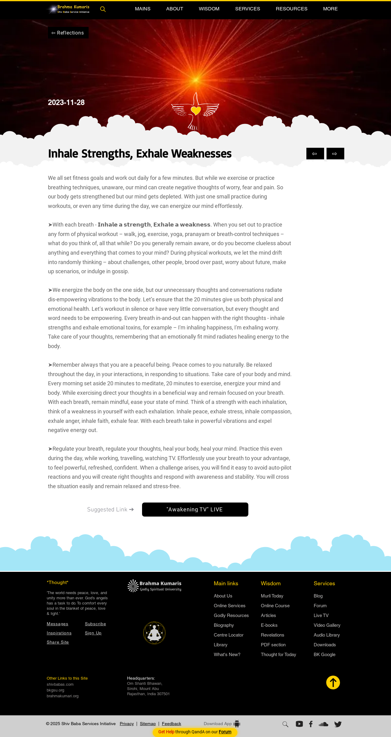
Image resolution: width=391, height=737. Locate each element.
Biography (224, 625)
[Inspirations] (63, 632)
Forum (320, 605)
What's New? (227, 654)
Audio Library (327, 634)
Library (221, 644)
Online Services (230, 605)
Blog (318, 595)
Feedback (171, 723)
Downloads (325, 644)
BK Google (324, 654)
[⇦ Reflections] (68, 32)
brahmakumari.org (63, 696)
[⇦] (315, 153)
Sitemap (148, 723)
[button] (142, 9)
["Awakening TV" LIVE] (195, 510)
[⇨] (335, 153)
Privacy (127, 723)
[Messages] (63, 623)
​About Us (223, 595)
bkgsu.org (55, 690)
